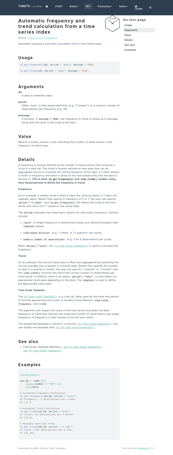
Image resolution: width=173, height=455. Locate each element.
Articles (73, 6)
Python (122, 6)
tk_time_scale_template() (71, 246)
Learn (138, 7)
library (25, 375)
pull (28, 387)
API (87, 6)
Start (59, 6)
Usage (128, 25)
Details (128, 39)
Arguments (131, 30)
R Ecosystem (104, 6)
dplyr (34, 375)
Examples (130, 49)
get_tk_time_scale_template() (82, 347)
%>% (43, 381)
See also (129, 44)
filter (30, 384)
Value (127, 34)
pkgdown (143, 448)
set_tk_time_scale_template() (75, 328)
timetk (24, 6)
